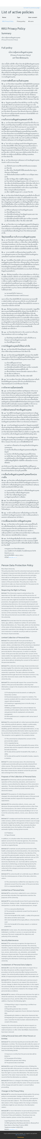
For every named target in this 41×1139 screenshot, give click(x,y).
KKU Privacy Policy (7, 21)
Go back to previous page (32, 7)
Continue (20, 1137)
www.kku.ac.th (13, 557)
